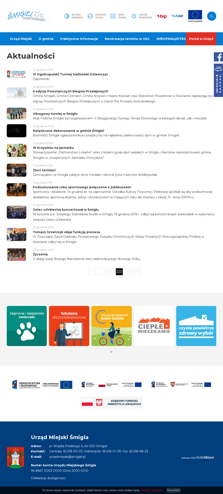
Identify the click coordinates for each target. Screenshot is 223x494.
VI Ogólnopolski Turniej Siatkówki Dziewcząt (70, 74)
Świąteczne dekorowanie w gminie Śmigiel (68, 131)
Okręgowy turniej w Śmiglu (55, 114)
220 (119, 272)
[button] (111, 352)
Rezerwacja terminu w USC (127, 39)
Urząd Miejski (21, 39)
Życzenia (40, 254)
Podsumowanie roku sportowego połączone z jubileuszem (82, 187)
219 (110, 272)
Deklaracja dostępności (48, 478)
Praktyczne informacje (79, 39)
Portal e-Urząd (201, 39)
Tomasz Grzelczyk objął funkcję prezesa (66, 232)
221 (128, 272)
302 (137, 272)
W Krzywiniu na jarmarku (53, 148)
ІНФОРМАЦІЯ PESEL (173, 39)
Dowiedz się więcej (152, 490)
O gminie (46, 39)
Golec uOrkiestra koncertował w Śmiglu (66, 210)
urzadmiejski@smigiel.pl (67, 457)
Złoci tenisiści (44, 170)
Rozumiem (173, 490)
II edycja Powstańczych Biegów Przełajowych (70, 91)
